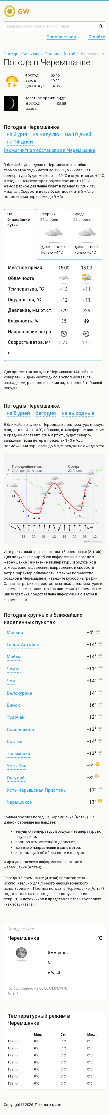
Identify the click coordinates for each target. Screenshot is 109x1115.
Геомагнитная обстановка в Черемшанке (49, 150)
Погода (11, 54)
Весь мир (31, 54)
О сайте (96, 37)
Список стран (61, 37)
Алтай (69, 54)
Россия (52, 54)
